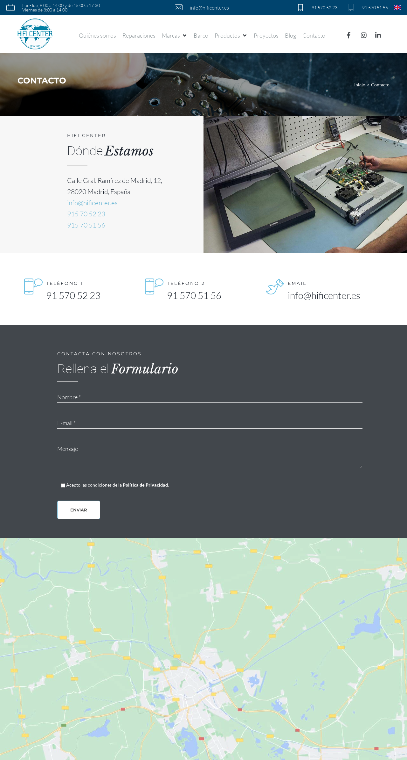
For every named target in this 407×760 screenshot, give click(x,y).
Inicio (359, 84)
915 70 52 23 (86, 214)
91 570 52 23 (73, 295)
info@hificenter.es (92, 203)
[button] (174, 35)
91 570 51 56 (194, 295)
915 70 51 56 (86, 225)
